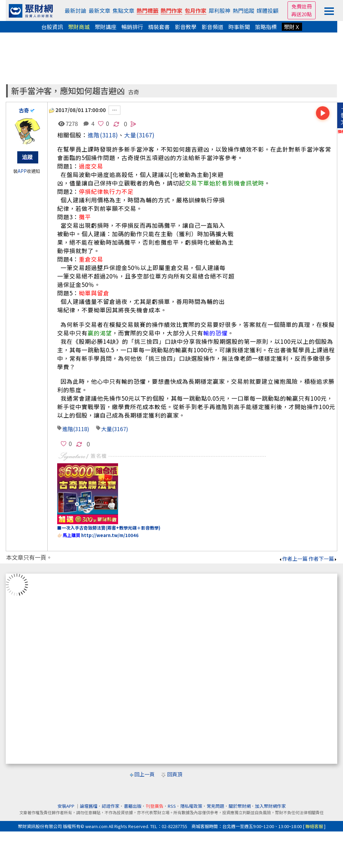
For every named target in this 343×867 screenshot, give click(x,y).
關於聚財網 (240, 806)
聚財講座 (105, 27)
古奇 (133, 92)
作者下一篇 (322, 558)
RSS (172, 806)
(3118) (109, 135)
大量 (106, 429)
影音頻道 (212, 27)
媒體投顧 (267, 10)
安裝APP (66, 806)
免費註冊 (302, 6)
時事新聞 (239, 27)
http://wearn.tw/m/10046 (110, 535)
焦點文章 (123, 10)
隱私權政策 (191, 806)
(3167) (145, 135)
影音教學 (186, 27)
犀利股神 (219, 10)
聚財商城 (79, 27)
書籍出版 (132, 806)
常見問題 (215, 806)
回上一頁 (144, 774)
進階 (94, 135)
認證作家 (110, 806)
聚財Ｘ (292, 27)
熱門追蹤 (243, 10)
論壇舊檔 (88, 806)
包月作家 (195, 10)
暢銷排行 (132, 27)
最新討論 (75, 10)
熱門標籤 (147, 10)
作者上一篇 (293, 558)
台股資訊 (52, 27)
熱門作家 (171, 10)
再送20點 (301, 14)
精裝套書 (159, 27)
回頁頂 (174, 774)
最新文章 (99, 10)
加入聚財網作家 (270, 806)
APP (22, 171)
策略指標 (266, 27)
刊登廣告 (154, 806)
